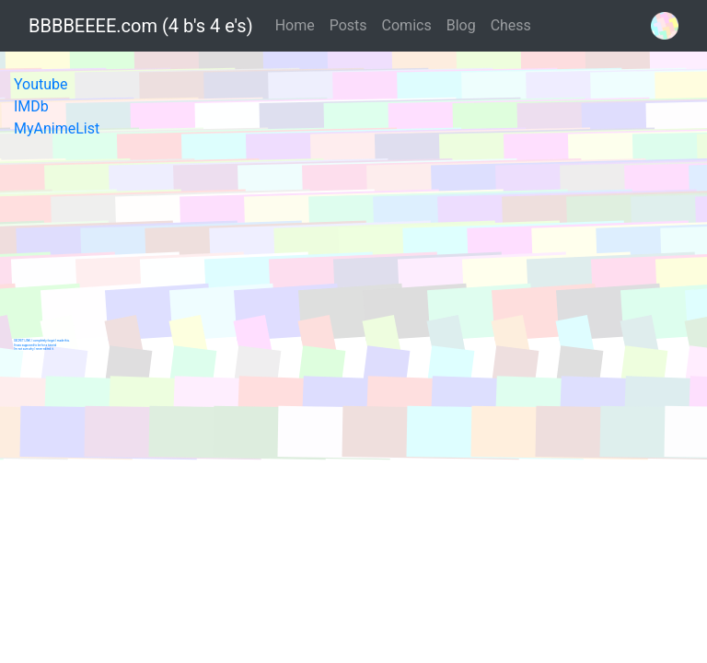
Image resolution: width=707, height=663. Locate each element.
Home (295, 25)
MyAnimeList (56, 128)
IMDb (31, 106)
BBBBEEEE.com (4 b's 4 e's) (141, 26)
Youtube (41, 84)
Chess (511, 25)
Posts (348, 25)
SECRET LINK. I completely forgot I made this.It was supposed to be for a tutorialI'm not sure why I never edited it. (42, 345)
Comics (407, 25)
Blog (461, 25)
